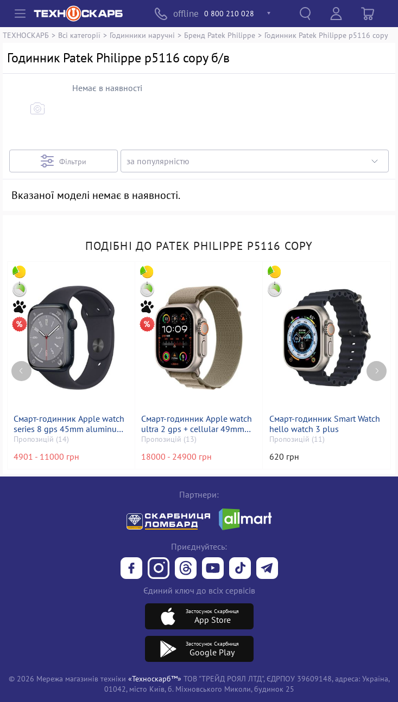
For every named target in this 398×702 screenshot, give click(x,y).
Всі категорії (79, 35)
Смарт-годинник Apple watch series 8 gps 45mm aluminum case (69, 424)
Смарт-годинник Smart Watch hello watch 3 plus (324, 424)
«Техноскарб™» (154, 678)
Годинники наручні (142, 35)
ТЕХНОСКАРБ (26, 35)
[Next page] (377, 371)
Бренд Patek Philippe (219, 35)
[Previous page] (21, 371)
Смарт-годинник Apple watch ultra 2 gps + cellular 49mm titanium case (196, 424)
